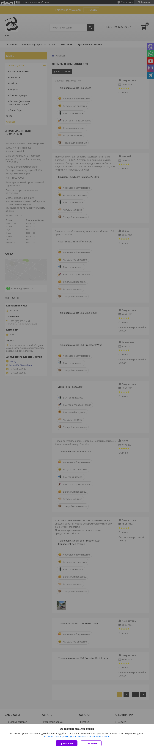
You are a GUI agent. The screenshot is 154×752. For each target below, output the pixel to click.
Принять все (66, 743)
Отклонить (91, 743)
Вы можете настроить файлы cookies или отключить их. (76, 736)
